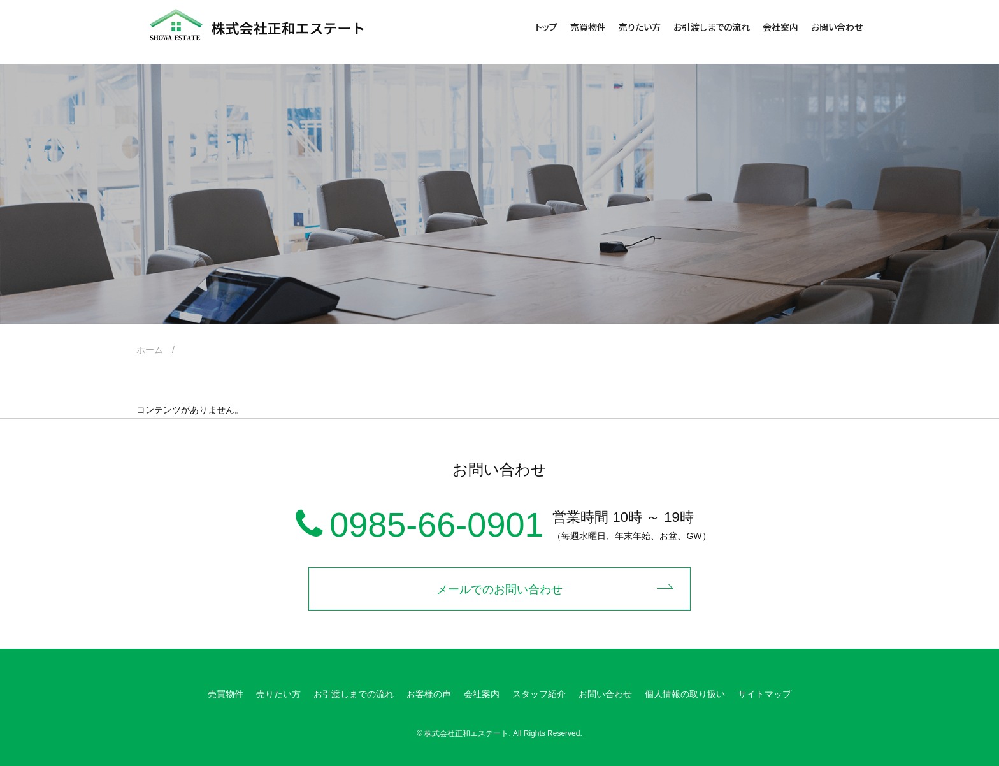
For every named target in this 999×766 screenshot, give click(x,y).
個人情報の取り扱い (685, 694)
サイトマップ (764, 694)
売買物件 (588, 26)
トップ (546, 26)
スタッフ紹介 (539, 694)
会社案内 (780, 26)
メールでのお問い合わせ (499, 589)
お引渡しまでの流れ (711, 26)
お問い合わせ (837, 26)
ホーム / (159, 350)
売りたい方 (640, 26)
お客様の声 (428, 694)
